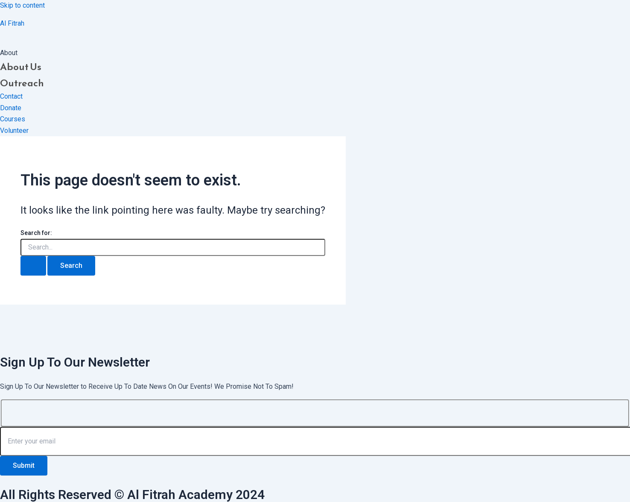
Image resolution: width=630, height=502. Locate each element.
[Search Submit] (33, 266)
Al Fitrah (12, 23)
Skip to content (22, 5)
